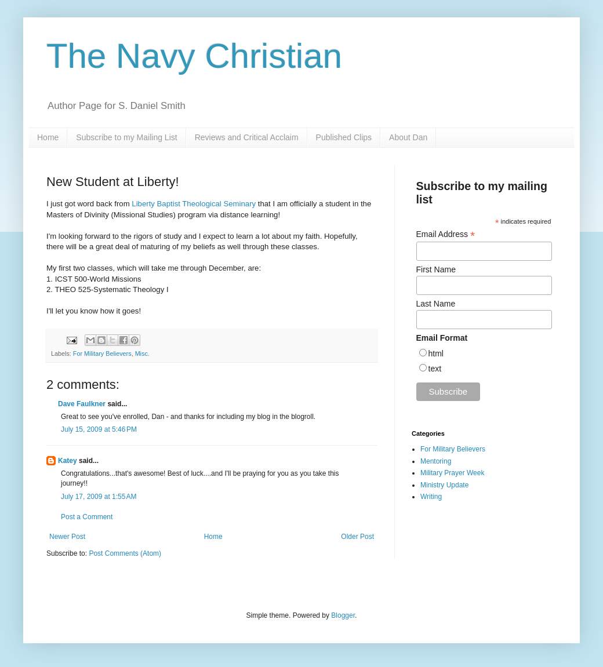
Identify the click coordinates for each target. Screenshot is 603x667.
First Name (436, 269)
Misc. (142, 353)
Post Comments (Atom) (125, 553)
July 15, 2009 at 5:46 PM (99, 429)
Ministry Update (444, 485)
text (435, 368)
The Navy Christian (194, 56)
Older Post (357, 537)
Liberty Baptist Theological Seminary (194, 203)
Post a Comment (86, 517)
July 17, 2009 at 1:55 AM (98, 497)
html (436, 353)
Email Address (445, 234)
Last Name (436, 303)
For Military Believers (102, 353)
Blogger (343, 615)
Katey (67, 461)
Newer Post (67, 537)
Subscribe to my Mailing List (126, 137)
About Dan (408, 137)
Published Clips (344, 137)
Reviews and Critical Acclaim (247, 137)
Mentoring (435, 461)
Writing (431, 497)
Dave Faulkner (82, 404)
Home (48, 137)
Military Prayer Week (452, 473)
